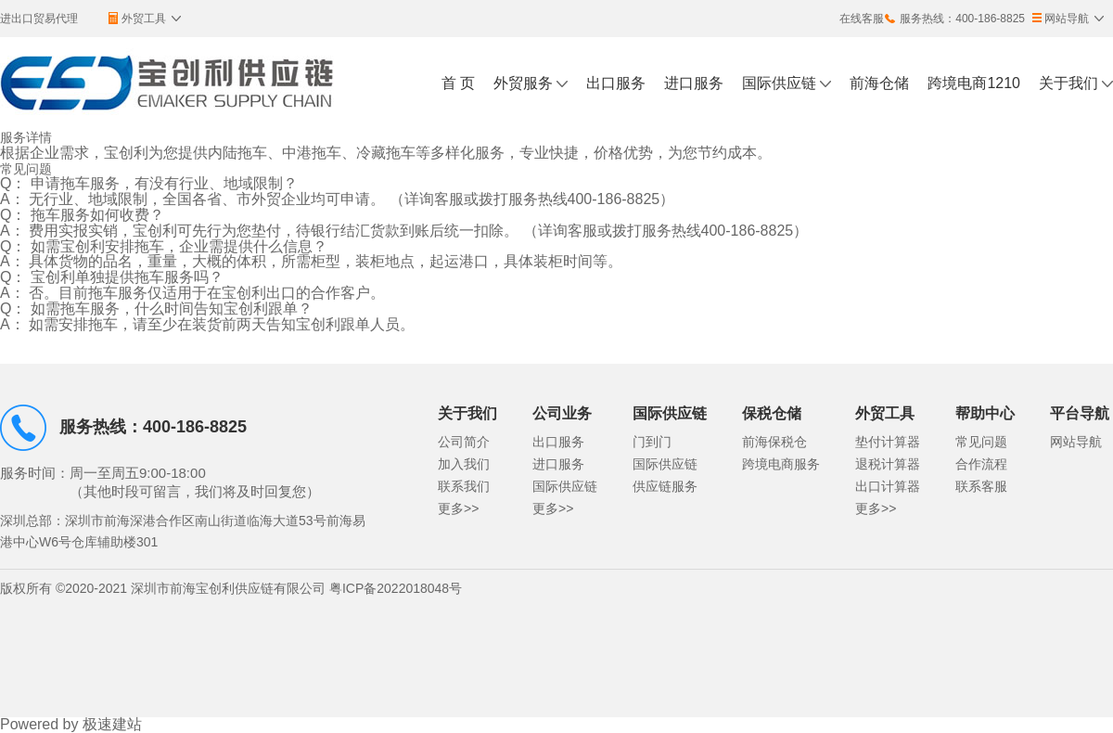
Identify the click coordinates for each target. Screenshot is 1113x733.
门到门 (652, 441)
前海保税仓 (774, 441)
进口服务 (693, 83)
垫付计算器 (887, 441)
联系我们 (464, 486)
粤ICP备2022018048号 (395, 588)
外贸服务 (523, 83)
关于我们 (1068, 83)
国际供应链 (779, 83)
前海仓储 (879, 83)
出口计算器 (887, 486)
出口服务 (616, 83)
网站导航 (1076, 441)
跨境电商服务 (781, 464)
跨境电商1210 (974, 83)
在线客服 (861, 18)
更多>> (458, 508)
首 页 (458, 83)
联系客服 (981, 486)
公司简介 (464, 441)
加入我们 (464, 464)
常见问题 (981, 441)
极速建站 (112, 724)
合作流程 (981, 464)
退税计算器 (887, 464)
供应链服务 (665, 486)
